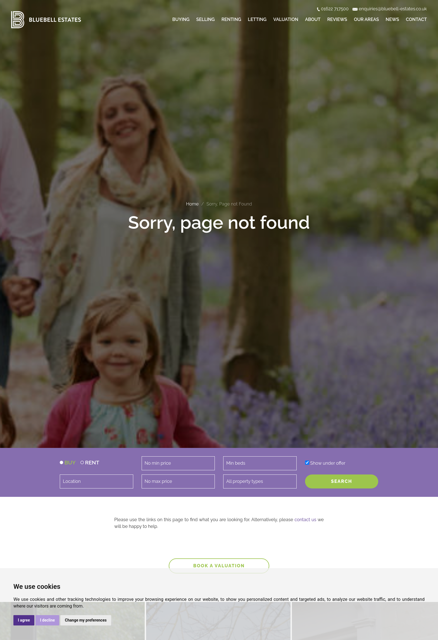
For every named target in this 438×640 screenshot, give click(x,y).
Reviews (337, 19)
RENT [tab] (89, 462)
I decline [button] (47, 620)
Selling (205, 19)
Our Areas (366, 19)
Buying (180, 19)
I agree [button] (24, 620)
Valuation (285, 19)
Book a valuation (219, 565)
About (313, 19)
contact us (305, 519)
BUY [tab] (68, 462)
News (392, 19)
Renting (231, 19)
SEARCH (341, 481)
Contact (416, 19)
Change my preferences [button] (85, 620)
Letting (257, 19)
